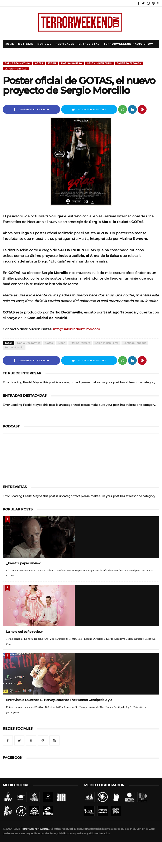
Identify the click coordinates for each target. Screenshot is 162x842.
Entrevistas (89, 44)
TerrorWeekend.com (34, 828)
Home (9, 44)
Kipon (52, 63)
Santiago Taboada (129, 63)
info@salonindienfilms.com (76, 329)
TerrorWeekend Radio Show (128, 44)
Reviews (44, 44)
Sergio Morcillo (16, 69)
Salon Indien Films (99, 63)
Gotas (39, 63)
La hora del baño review (24, 631)
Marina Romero (71, 63)
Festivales (65, 44)
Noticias (25, 44)
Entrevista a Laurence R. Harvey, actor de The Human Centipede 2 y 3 (59, 699)
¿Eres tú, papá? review (23, 563)
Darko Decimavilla (17, 63)
